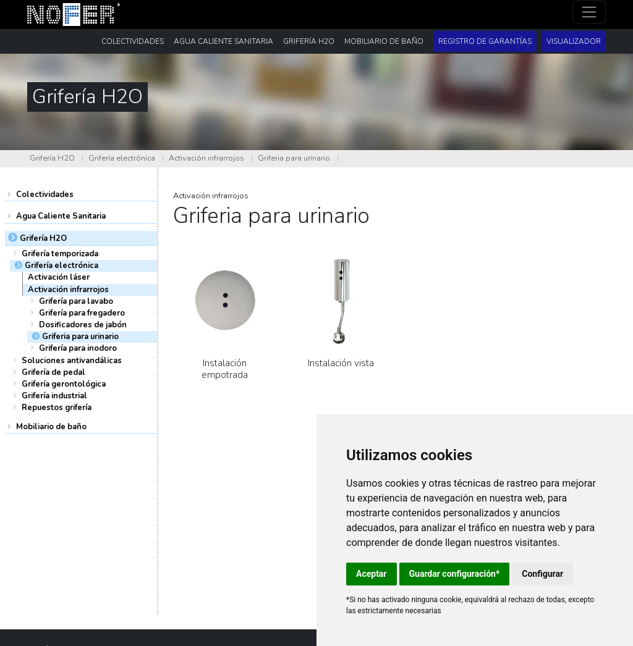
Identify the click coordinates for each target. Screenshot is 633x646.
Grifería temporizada (60, 253)
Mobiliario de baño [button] (383, 41)
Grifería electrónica (121, 158)
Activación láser (59, 277)
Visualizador (573, 41)
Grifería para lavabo (76, 301)
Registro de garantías (485, 41)
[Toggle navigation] (589, 12)
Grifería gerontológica (64, 384)
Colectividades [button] (132, 41)
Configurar (542, 574)
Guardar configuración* (454, 574)
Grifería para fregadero (82, 313)
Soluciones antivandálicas (72, 360)
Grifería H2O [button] (308, 41)
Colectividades (45, 194)
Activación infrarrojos (206, 158)
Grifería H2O (52, 158)
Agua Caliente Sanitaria (61, 216)
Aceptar (371, 574)
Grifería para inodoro (78, 348)
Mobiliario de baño (51, 426)
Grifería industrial (54, 395)
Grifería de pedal (53, 372)
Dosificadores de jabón (83, 324)
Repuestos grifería (56, 407)
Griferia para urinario (294, 158)
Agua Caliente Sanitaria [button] (223, 41)
